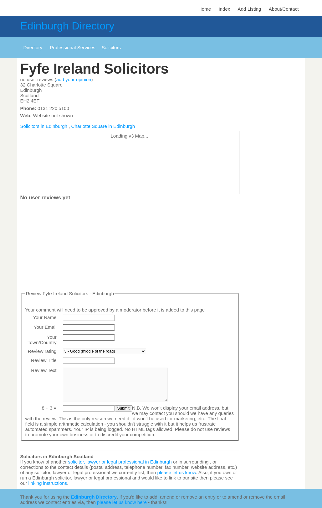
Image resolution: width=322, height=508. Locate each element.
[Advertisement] (129, 247)
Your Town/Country (42, 339)
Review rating (42, 351)
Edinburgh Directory (67, 26)
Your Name (44, 317)
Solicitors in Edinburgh (44, 126)
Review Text (43, 370)
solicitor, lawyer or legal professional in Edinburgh (120, 461)
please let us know (176, 472)
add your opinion (73, 79)
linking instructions (47, 483)
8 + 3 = (49, 408)
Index (224, 9)
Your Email (45, 327)
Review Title (44, 360)
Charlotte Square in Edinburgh (103, 126)
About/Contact (284, 9)
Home (204, 9)
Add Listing (249, 9)
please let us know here (122, 502)
